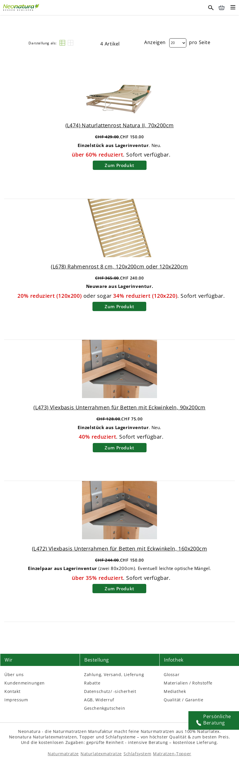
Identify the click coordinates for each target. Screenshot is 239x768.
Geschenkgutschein (104, 708)
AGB (88, 699)
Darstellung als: (42, 43)
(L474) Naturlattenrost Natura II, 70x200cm (119, 125)
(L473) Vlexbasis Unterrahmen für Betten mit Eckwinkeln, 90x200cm (119, 407)
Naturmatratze (63, 753)
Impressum (16, 699)
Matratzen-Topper (172, 753)
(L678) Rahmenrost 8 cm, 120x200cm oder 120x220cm (119, 266)
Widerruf (104, 699)
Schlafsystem (137, 753)
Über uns (14, 674)
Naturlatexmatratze (101, 753)
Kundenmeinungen (24, 683)
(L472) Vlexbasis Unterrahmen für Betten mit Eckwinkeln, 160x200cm (119, 548)
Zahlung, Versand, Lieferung (114, 674)
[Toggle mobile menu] (233, 8)
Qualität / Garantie (183, 699)
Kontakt (12, 691)
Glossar (171, 674)
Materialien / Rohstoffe (188, 683)
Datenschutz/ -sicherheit (110, 691)
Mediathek (175, 691)
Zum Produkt (119, 165)
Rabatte (92, 683)
